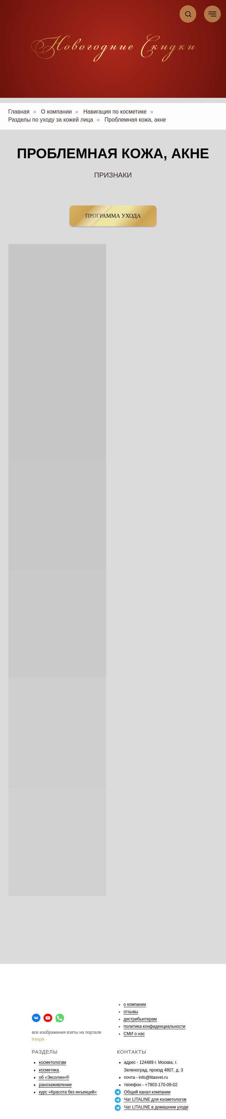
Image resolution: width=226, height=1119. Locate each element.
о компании (135, 1004)
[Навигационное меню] (212, 14)
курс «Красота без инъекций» (68, 1092)
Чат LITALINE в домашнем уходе (156, 1107)
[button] (188, 13)
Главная (19, 112)
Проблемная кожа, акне (135, 120)
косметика (49, 1070)
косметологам (52, 1062)
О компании (56, 112)
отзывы (131, 1011)
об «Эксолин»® (54, 1077)
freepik (38, 1039)
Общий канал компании (147, 1092)
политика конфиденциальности (154, 1026)
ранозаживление (55, 1084)
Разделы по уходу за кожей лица (50, 120)
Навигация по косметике (114, 112)
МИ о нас (135, 1033)
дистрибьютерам (140, 1019)
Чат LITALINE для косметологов (155, 1099)
